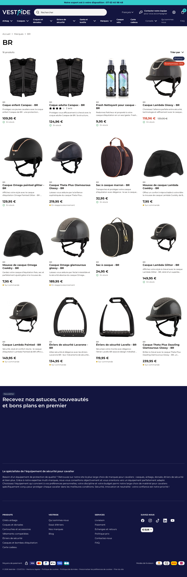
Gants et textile (88, 20)
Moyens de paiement (12, 563)
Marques (106, 21)
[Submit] (38, 12)
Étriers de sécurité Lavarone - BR (68, 346)
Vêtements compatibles (15, 533)
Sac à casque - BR (107, 264)
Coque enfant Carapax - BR (20, 105)
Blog (51, 533)
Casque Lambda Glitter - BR (161, 264)
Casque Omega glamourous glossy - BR (67, 266)
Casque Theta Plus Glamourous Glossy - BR (69, 187)
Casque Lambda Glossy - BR (161, 105)
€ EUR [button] (146, 529)
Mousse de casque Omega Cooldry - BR (19, 266)
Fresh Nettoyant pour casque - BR (116, 107)
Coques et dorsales (12, 524)
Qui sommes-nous (167, 20)
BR (28, 34)
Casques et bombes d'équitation (19, 542)
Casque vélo (120, 20)
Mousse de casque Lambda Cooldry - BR (160, 187)
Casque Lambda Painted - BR (21, 344)
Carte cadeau (134, 20)
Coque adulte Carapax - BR (67, 105)
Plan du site (119, 569)
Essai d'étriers (56, 524)
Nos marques (56, 529)
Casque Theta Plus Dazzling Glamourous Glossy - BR (161, 346)
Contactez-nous (103, 538)
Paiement (100, 524)
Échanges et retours (106, 529)
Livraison (99, 520)
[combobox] (70, 12)
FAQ (182, 21)
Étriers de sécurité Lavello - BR (116, 344)
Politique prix (102, 533)
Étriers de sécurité (12, 538)
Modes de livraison (144, 563)
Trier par (177, 52)
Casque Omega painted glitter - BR (23, 187)
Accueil (6, 34)
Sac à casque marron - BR (113, 185)
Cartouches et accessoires (16, 529)
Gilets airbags (9, 520)
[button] (128, 12)
